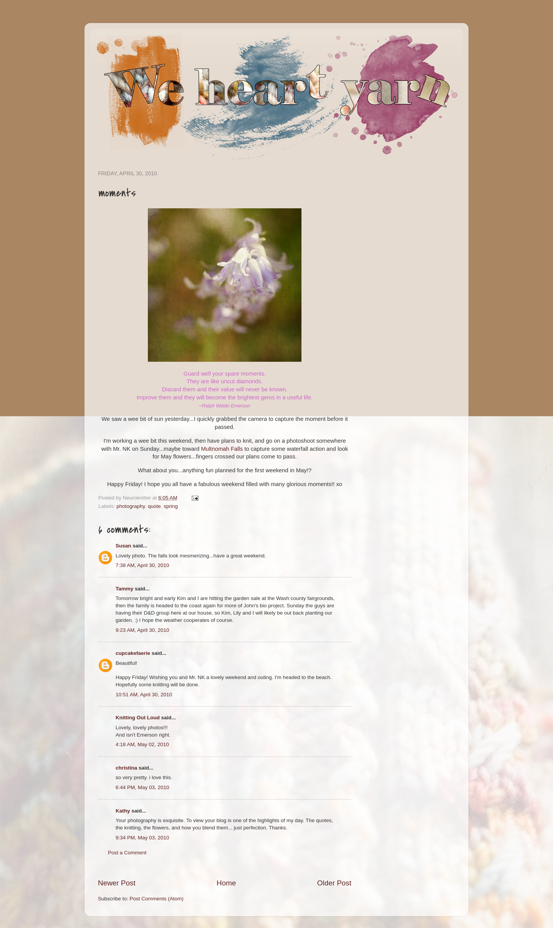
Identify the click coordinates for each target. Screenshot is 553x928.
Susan (123, 546)
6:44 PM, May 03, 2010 (142, 787)
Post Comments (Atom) (157, 899)
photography (130, 506)
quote (154, 506)
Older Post (334, 883)
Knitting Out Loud (138, 717)
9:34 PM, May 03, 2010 (142, 838)
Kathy (123, 811)
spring (171, 506)
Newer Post (117, 883)
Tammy (124, 589)
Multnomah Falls (222, 449)
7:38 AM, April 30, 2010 (142, 565)
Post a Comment (127, 852)
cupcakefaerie (133, 653)
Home (226, 883)
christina (126, 768)
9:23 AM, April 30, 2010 (142, 630)
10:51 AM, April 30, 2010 (144, 694)
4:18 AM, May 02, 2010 (142, 744)
